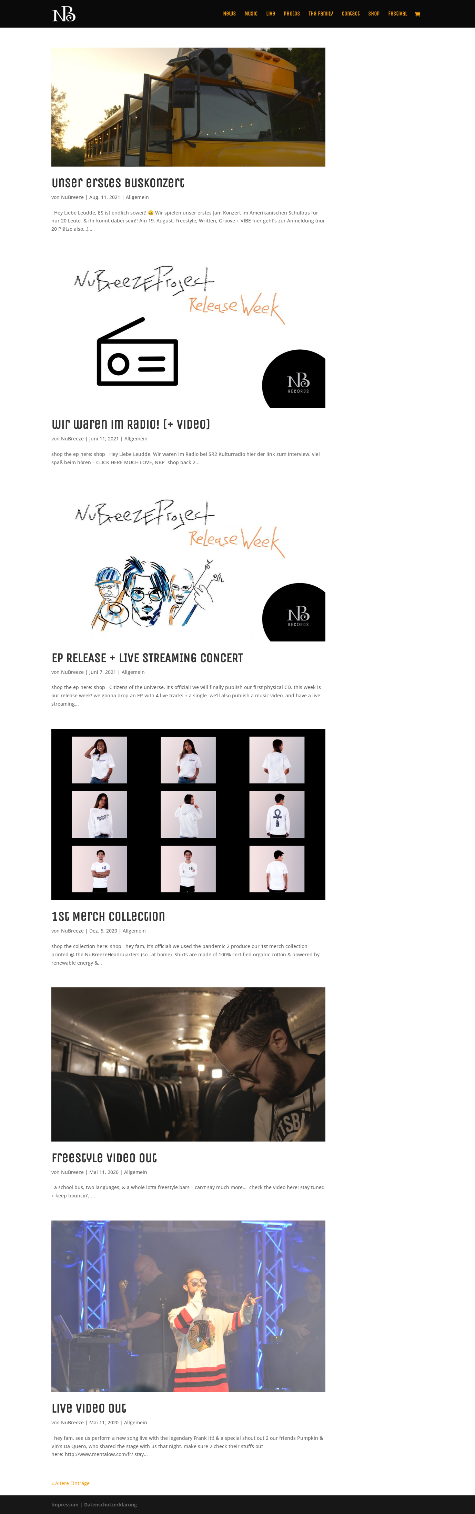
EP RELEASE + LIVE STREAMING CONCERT (147, 658)
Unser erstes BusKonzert (117, 183)
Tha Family (321, 14)
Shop (374, 14)
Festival (397, 14)
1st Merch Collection (108, 916)
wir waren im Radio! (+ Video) (130, 424)
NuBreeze (72, 197)
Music (250, 14)
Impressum (65, 1504)
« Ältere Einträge (70, 1483)
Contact (351, 14)
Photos (292, 14)
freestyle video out (103, 1158)
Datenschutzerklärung (110, 1504)
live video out (88, 1408)
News (229, 14)
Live (270, 14)
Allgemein (137, 197)
